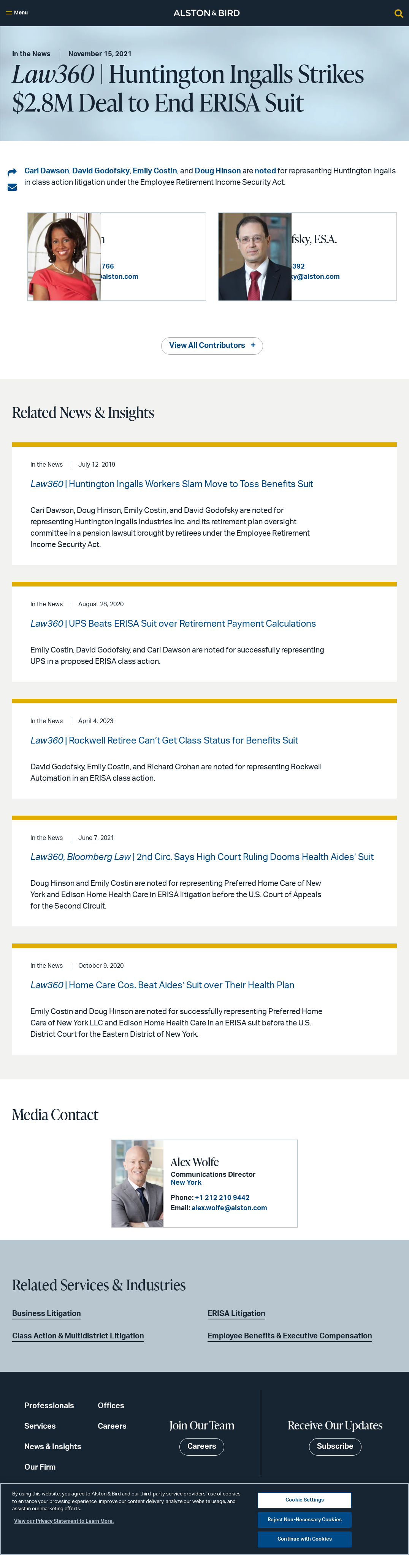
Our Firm (40, 1467)
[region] (204, 1519)
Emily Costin (155, 171)
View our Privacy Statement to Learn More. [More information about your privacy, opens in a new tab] (64, 1521)
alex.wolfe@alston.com (229, 1207)
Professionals (49, 1405)
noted (265, 171)
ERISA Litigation (236, 1313)
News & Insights (52, 1446)
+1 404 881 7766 (160, 262)
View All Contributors (207, 345)
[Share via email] (12, 187)
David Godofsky (101, 171)
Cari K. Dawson (143, 234)
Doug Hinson (218, 171)
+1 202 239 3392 (350, 269)
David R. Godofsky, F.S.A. (342, 235)
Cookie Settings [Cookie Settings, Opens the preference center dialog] (304, 1500)
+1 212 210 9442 (222, 1197)
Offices (111, 1405)
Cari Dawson (46, 171)
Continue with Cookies (304, 1539)
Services (40, 1426)
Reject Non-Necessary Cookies (305, 1519)
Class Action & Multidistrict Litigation (78, 1336)
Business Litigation (46, 1313)
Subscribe (335, 1446)
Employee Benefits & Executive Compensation (290, 1336)
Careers (112, 1426)
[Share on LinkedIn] (12, 173)
